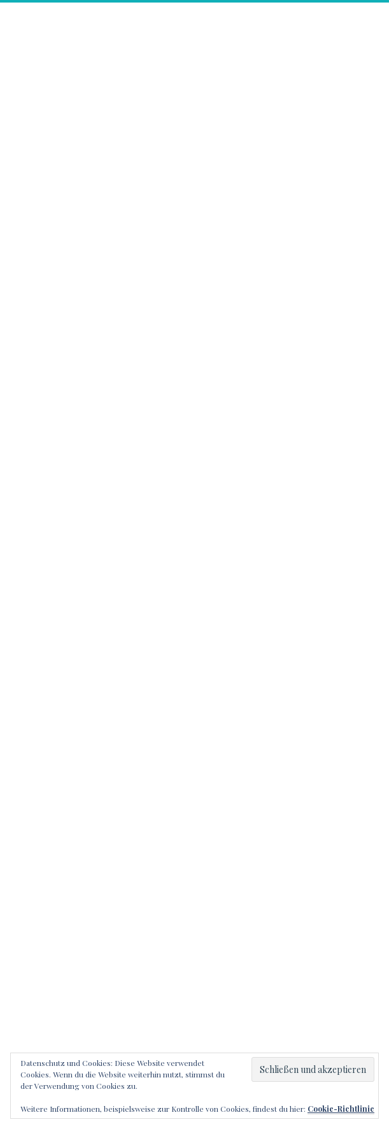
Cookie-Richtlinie (341, 1109)
